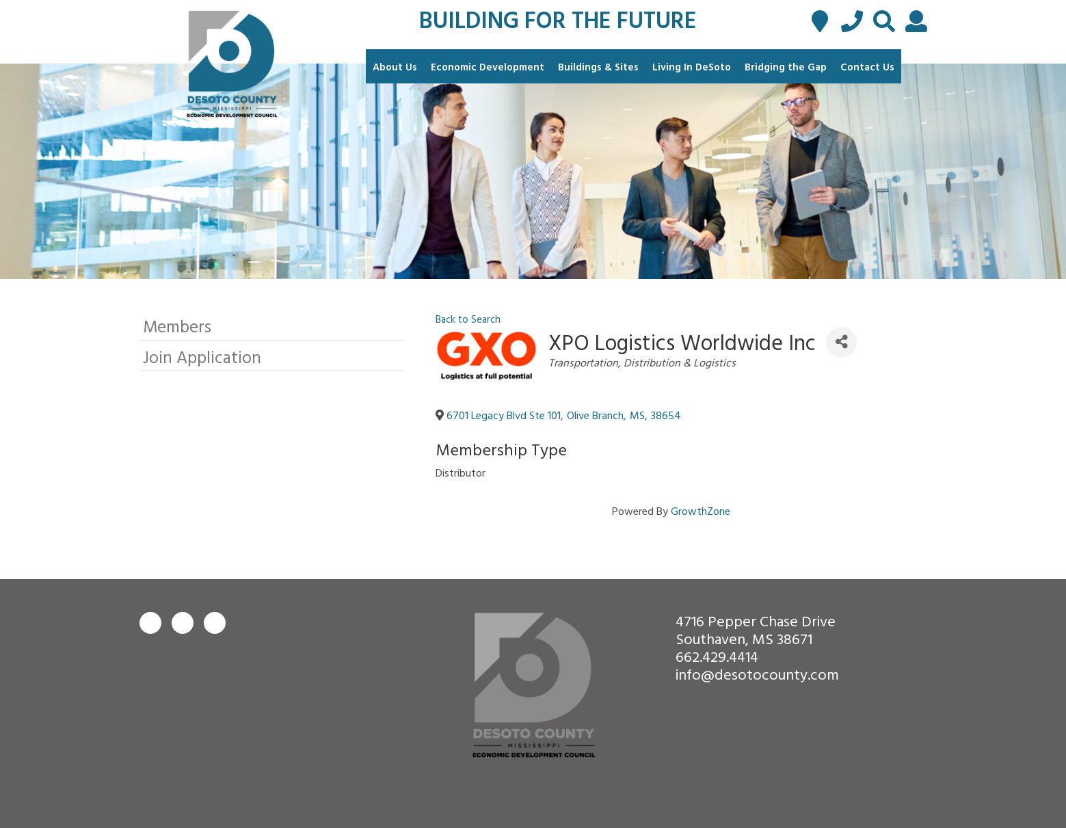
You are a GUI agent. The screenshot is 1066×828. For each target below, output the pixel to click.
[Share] (841, 342)
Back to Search (468, 319)
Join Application (202, 356)
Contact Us (867, 67)
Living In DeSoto (691, 67)
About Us (395, 67)
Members (177, 325)
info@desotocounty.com (757, 674)
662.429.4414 (717, 656)
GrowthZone (700, 511)
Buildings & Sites (598, 67)
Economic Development (487, 67)
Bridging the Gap (786, 67)
